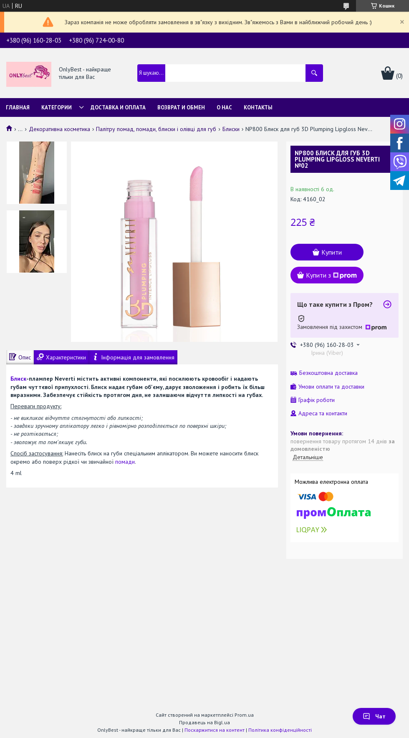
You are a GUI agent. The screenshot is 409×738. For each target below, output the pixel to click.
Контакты (258, 107)
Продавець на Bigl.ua (204, 722)
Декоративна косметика (59, 129)
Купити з (331, 275)
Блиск (18, 378)
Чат (374, 716)
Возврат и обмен (181, 107)
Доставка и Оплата (118, 107)
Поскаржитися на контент (214, 730)
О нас (224, 107)
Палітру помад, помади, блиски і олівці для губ (156, 129)
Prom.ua (244, 715)
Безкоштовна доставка (328, 373)
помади (125, 461)
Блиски (231, 129)
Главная (18, 107)
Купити (331, 252)
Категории (56, 107)
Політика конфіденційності (280, 730)
